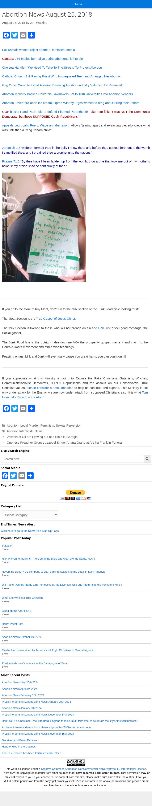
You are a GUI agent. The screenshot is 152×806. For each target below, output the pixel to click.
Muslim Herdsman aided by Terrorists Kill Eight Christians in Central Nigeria (47, 650)
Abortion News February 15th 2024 (23, 695)
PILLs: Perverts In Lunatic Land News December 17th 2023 (38, 714)
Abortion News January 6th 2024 (22, 708)
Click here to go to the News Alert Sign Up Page (30, 530)
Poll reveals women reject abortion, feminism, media (38, 50)
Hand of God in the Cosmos (18, 746)
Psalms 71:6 (11, 161)
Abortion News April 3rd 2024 (19, 688)
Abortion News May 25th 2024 (20, 682)
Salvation (7, 545)
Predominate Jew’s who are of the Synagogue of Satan (35, 663)
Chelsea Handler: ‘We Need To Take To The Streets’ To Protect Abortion (52, 67)
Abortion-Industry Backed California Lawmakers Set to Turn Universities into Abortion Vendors (67, 94)
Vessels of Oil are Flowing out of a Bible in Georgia (42, 437)
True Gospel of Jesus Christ (55, 318)
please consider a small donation (50, 388)
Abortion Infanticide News (24, 431)
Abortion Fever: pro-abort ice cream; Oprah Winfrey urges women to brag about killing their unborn (70, 103)
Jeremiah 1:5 (11, 147)
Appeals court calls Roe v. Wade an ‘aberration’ (36, 125)
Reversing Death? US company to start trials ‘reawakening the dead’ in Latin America (53, 571)
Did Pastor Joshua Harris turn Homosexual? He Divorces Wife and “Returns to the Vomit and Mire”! (62, 584)
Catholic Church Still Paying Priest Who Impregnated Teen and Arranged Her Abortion (62, 76)
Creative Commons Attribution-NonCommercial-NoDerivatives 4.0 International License (93, 768)
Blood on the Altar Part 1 (16, 610)
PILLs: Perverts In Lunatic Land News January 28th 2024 (36, 701)
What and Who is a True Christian (22, 597)
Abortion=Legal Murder (23, 425)
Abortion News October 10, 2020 (22, 636)
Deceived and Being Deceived (20, 740)
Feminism (47, 425)
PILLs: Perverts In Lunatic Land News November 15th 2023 (38, 733)
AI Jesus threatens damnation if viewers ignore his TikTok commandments (46, 727)
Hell (101, 328)
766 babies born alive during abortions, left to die (49, 58)
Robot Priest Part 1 (13, 623)
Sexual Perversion (68, 425)
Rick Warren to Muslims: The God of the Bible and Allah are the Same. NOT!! (48, 558)
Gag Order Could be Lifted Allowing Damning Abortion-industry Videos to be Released (62, 85)
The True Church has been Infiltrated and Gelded (31, 753)
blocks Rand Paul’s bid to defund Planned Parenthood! (45, 111)
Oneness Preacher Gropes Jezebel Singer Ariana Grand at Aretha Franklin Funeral (64, 442)
